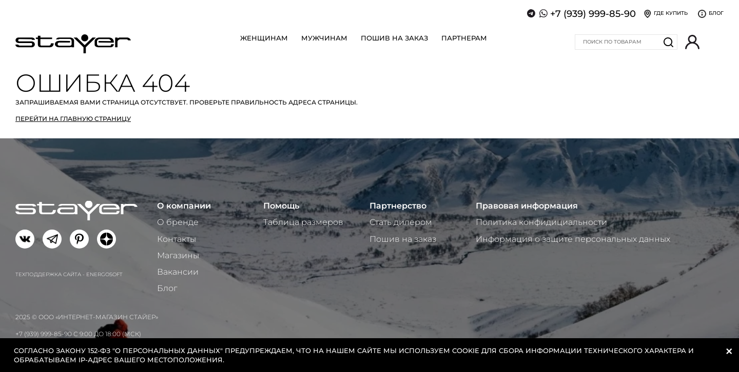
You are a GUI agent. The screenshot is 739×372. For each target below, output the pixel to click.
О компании (184, 206)
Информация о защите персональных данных (573, 239)
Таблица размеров (303, 222)
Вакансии (178, 272)
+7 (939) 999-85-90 (593, 13)
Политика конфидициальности (541, 222)
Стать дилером (400, 222)
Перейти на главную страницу (73, 118)
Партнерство (397, 206)
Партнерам (464, 38)
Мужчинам (324, 38)
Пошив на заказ (394, 38)
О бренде (178, 222)
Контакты (176, 239)
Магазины (178, 255)
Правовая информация (527, 206)
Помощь (281, 206)
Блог (167, 288)
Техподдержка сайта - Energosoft (69, 274)
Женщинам (264, 38)
